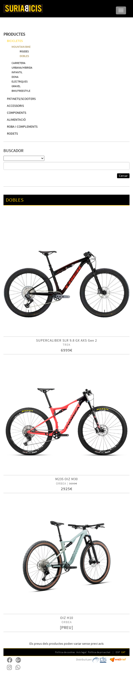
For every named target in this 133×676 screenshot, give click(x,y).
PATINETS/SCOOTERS (21, 99)
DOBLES (24, 56)
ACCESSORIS (15, 106)
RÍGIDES (24, 51)
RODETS (12, 133)
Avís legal (81, 652)
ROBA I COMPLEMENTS (22, 126)
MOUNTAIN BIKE (21, 46)
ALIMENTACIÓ (16, 119)
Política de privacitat (99, 652)
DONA (15, 77)
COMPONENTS (16, 113)
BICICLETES (15, 41)
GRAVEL (16, 86)
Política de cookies (65, 652)
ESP (118, 652)
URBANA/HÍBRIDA (22, 67)
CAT (123, 652)
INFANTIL (17, 72)
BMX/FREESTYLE (21, 90)
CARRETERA (18, 63)
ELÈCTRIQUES (20, 81)
